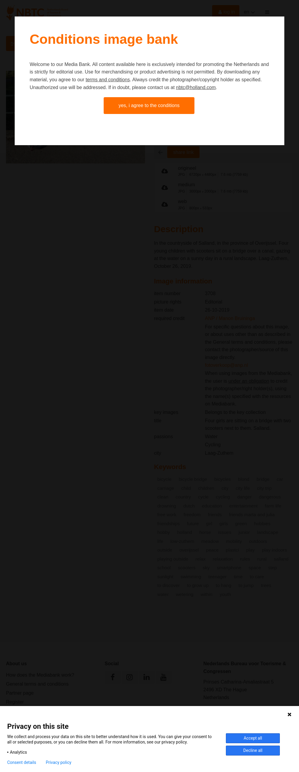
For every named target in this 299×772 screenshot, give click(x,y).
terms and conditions (108, 79)
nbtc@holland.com (196, 87)
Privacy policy (58, 762)
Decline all (252, 750)
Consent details (21, 762)
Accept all (253, 738)
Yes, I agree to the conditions (149, 105)
